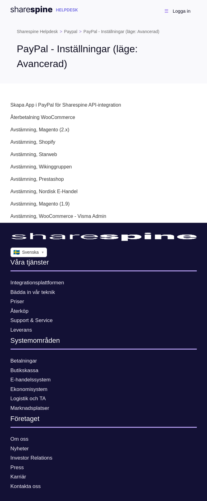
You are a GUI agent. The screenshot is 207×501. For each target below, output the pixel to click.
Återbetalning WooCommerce (43, 117)
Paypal (70, 31)
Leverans (21, 330)
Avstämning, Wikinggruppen (41, 166)
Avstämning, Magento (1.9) (40, 203)
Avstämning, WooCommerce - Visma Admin (58, 216)
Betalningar (24, 361)
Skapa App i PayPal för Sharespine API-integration (66, 105)
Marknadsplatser (30, 408)
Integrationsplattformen (37, 283)
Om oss (20, 439)
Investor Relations (32, 458)
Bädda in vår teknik (33, 292)
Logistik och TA (28, 398)
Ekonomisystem (29, 389)
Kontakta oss (26, 486)
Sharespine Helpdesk (37, 31)
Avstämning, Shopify (33, 142)
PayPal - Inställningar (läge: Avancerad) (121, 31)
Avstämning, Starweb (34, 154)
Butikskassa (25, 370)
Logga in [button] (182, 11)
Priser (17, 301)
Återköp (20, 311)
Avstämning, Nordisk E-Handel (44, 191)
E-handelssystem (31, 380)
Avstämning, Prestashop (37, 179)
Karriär (18, 477)
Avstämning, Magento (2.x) (40, 129)
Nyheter (20, 449)
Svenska (28, 252)
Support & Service (32, 320)
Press (17, 467)
